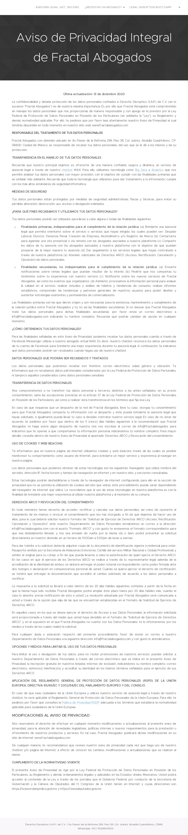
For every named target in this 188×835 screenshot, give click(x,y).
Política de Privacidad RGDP (81, 702)
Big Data (141, 170)
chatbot (67, 170)
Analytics (157, 170)
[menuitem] (110, 7)
